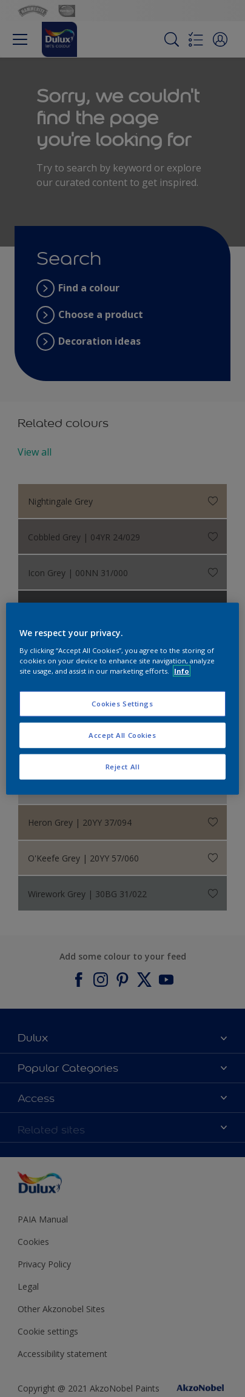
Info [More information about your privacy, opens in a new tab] (181, 670)
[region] (122, 699)
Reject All (123, 766)
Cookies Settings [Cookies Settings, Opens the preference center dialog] (122, 703)
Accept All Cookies (122, 734)
